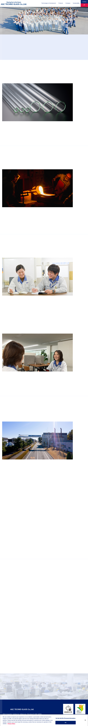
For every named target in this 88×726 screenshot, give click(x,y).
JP (84, 5)
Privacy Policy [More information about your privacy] (11, 724)
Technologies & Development (48, 3)
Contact (84, 1)
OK (65, 723)
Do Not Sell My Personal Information (65, 719)
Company (67, 3)
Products (61, 3)
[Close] (85, 721)
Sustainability (76, 3)
